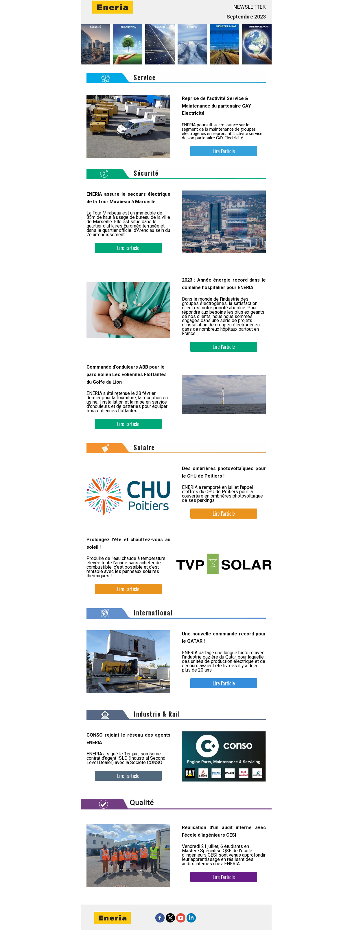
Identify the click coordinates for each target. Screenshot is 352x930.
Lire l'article (224, 151)
